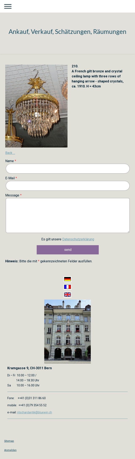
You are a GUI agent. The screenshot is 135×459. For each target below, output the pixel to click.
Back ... (10, 153)
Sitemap (9, 440)
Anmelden (10, 450)
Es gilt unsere (67, 239)
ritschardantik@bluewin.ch (34, 412)
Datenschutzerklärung (78, 239)
